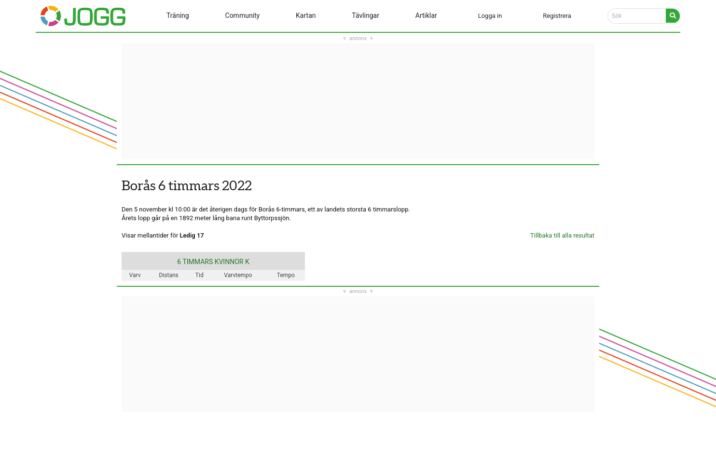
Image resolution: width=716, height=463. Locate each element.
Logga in (490, 15)
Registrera (557, 15)
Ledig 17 (192, 235)
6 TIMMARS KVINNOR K (213, 262)
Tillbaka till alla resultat (562, 235)
